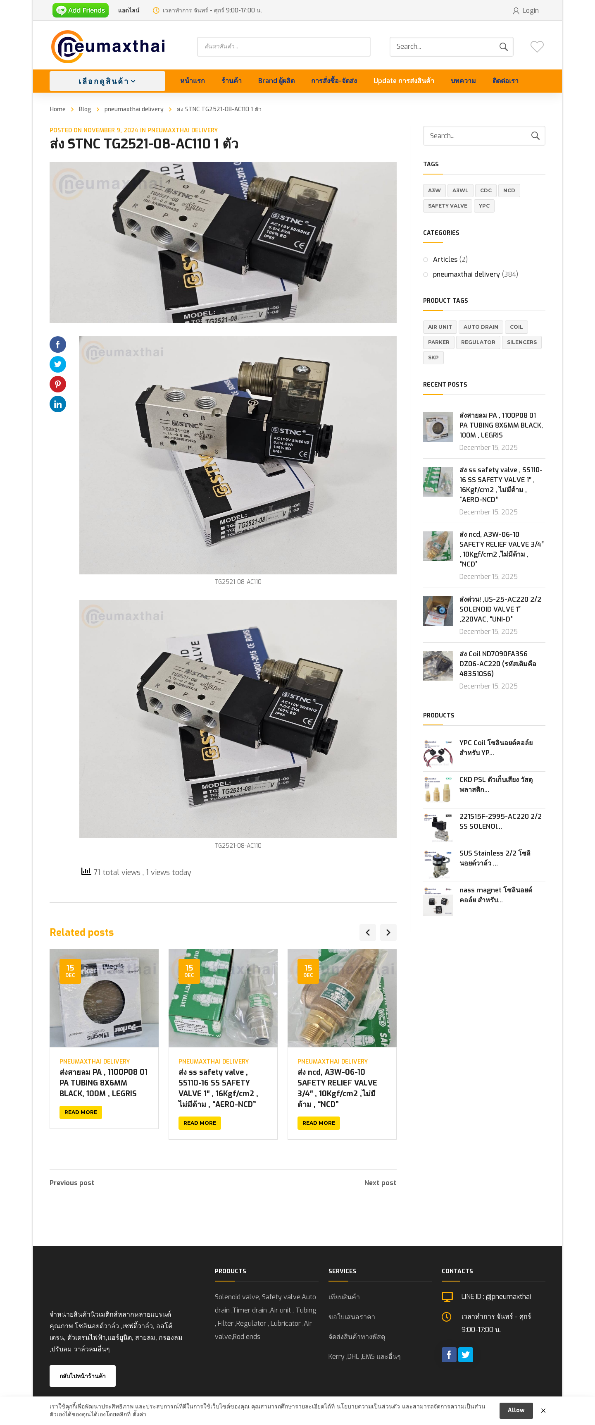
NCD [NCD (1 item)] (509, 190)
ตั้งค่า (139, 1419)
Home (58, 109)
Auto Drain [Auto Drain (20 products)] (481, 327)
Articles (445, 259)
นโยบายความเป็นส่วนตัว (368, 1411)
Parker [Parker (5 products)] (439, 342)
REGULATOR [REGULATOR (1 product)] (478, 342)
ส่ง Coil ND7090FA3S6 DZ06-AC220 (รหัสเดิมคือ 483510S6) (497, 664)
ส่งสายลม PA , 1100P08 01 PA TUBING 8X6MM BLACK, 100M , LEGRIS (104, 1083)
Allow (516, 1415)
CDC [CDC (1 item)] (486, 190)
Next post (380, 1183)
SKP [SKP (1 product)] (433, 357)
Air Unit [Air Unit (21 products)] (440, 327)
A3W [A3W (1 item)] (434, 190)
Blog (85, 109)
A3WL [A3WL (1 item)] (460, 190)
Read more (80, 1112)
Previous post (72, 1183)
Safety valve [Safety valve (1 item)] (447, 206)
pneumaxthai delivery (134, 109)
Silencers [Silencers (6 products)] (522, 342)
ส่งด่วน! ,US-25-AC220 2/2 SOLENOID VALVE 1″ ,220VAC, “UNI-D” (500, 609)
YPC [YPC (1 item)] (484, 206)
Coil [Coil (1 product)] (516, 327)
